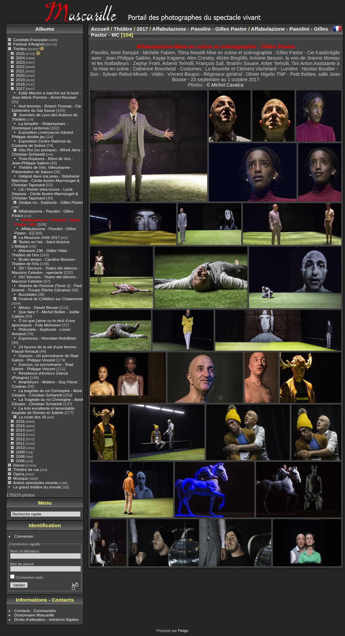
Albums (44, 29)
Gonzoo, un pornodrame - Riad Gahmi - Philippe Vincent (42, 366)
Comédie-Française (30, 39)
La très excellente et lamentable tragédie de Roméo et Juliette (43, 410)
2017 (20, 88)
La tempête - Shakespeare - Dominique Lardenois (40, 125)
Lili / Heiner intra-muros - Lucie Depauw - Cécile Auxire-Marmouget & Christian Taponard (45, 193)
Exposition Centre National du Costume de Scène (41, 143)
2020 (20, 75)
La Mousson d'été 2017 (39, 237)
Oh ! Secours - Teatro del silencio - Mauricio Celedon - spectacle (46, 270)
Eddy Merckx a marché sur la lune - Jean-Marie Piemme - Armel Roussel (46, 95)
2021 (20, 71)
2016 (20, 421)
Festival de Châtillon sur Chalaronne (51, 298)
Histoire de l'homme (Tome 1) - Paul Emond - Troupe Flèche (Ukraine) (47, 287)
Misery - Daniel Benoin (38, 307)
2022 (20, 66)
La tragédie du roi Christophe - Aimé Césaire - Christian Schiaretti (47, 392)
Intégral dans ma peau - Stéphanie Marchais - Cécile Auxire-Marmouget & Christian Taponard (46, 180)
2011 (20, 443)
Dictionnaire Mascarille (34, 615)
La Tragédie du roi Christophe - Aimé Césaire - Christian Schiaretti (47, 401)
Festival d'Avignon (29, 44)
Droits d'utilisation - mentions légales (46, 619)
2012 (20, 439)
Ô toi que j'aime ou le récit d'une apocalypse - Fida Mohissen (43, 322)
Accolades (28, 294)
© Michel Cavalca (225, 85)
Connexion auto (26, 577)
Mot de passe (22, 564)
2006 (20, 460)
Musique (20, 478)
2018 (20, 84)
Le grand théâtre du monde (37, 487)
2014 (20, 430)
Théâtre (20, 48)
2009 (20, 452)
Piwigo (183, 631)
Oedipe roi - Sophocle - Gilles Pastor (51, 202)
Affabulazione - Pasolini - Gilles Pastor (199, 29)
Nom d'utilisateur (24, 551)
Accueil (100, 29)
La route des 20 (32, 417)
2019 (20, 79)
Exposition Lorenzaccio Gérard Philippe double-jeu (42, 134)
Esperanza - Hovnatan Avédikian (47, 338)
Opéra (18, 474)
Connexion (23, 536)
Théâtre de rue (26, 469)
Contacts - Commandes (35, 610)
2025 (20, 53)
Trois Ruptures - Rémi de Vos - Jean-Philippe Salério (42, 160)
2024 (20, 58)
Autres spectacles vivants (35, 482)
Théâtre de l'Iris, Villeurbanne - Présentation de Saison (42, 169)
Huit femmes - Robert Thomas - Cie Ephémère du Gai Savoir (46, 108)
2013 (20, 434)
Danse (19, 465)
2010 (20, 447)
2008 (20, 456)
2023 (20, 62)
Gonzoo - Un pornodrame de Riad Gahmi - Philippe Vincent (45, 357)
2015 (20, 425)
